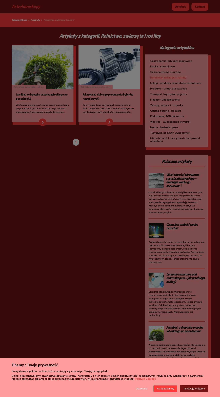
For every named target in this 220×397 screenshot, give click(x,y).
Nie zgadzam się (165, 388)
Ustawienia (141, 388)
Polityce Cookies (145, 379)
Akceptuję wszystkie (194, 388)
